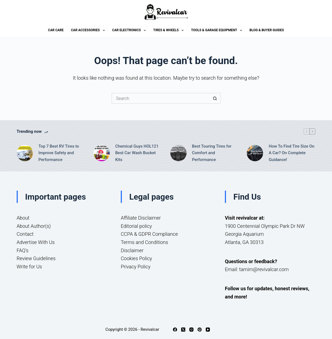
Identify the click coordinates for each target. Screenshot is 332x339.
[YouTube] (208, 329)
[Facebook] (175, 329)
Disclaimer (132, 250)
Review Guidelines (36, 258)
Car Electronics (130, 30)
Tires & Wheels (169, 30)
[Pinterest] (200, 329)
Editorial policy (136, 226)
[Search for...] (160, 98)
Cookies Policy (136, 258)
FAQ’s (22, 250)
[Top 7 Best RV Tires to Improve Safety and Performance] (25, 153)
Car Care (56, 30)
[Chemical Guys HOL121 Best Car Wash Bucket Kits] (101, 153)
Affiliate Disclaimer (141, 218)
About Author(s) (34, 226)
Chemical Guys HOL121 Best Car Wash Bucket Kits (137, 153)
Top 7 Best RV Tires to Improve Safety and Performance (59, 153)
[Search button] (215, 98)
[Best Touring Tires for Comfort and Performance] (178, 153)
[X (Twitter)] (183, 329)
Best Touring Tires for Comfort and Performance (212, 153)
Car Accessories (89, 30)
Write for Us (29, 266)
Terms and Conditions (144, 242)
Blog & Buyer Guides (266, 30)
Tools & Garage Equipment (217, 30)
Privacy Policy (136, 266)
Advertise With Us (36, 242)
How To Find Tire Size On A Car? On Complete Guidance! (291, 153)
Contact (25, 234)
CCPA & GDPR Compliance (149, 234)
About (23, 218)
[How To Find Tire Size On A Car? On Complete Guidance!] (255, 153)
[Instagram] (191, 329)
